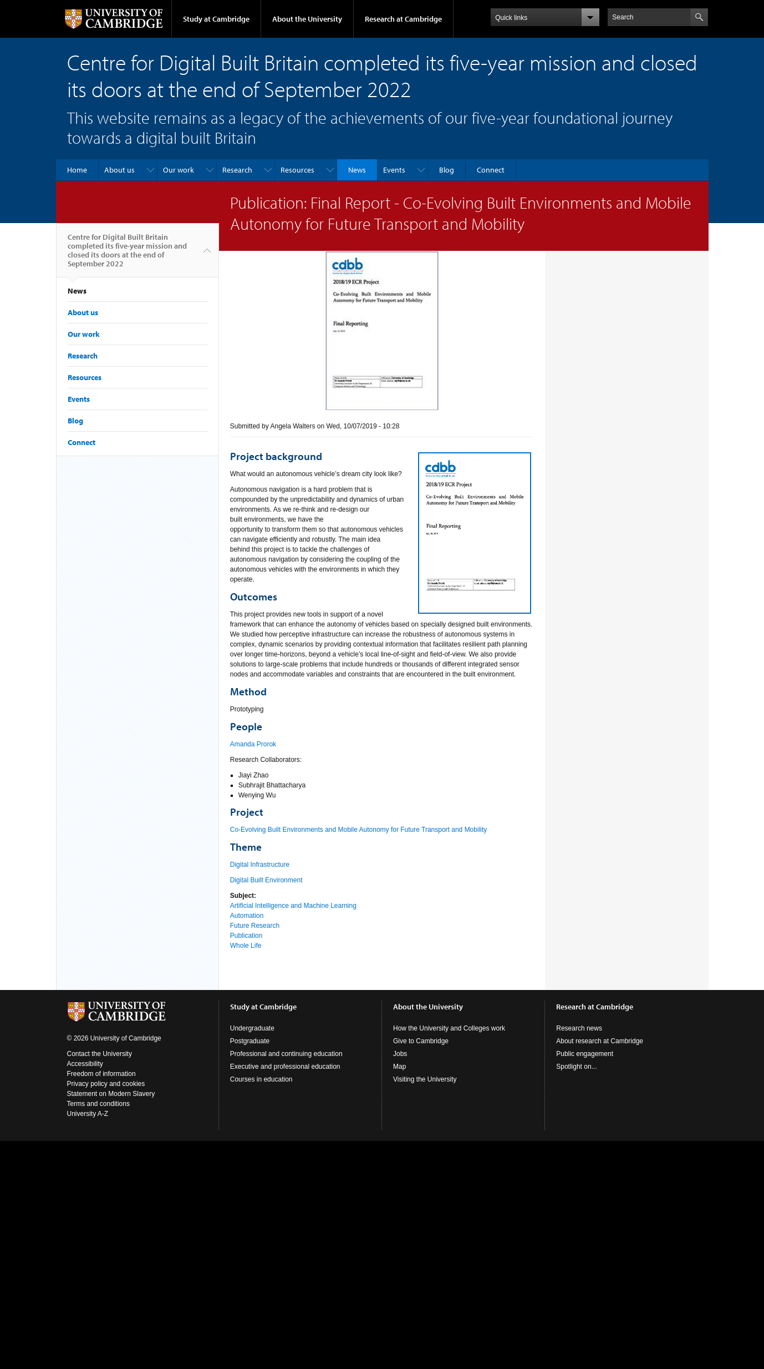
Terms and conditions (98, 1104)
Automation (247, 916)
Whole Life (246, 945)
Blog (446, 170)
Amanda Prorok (253, 744)
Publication (246, 935)
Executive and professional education (285, 1066)
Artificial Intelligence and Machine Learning (293, 906)
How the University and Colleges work (449, 1028)
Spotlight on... (576, 1066)
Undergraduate (252, 1028)
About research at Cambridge (599, 1041)
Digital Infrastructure (259, 864)
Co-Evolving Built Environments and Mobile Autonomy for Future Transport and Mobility (358, 829)
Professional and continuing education (286, 1054)
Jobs (400, 1054)
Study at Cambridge (216, 19)
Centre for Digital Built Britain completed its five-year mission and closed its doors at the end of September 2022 (127, 254)
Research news (579, 1028)
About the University (307, 19)
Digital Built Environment (266, 880)
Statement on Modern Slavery (111, 1094)
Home (77, 170)
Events (394, 170)
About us (119, 170)
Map (399, 1066)
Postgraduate (249, 1041)
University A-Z (88, 1114)
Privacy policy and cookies (106, 1084)
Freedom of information (101, 1074)
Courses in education (261, 1079)
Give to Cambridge (421, 1041)
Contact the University (99, 1054)
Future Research (254, 925)
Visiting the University (425, 1079)
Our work (178, 170)
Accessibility (85, 1064)
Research (237, 170)
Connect (491, 170)
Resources (297, 170)
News (357, 170)
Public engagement (584, 1054)
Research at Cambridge (403, 19)
